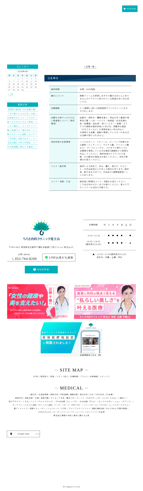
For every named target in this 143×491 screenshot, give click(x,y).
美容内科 (19, 398)
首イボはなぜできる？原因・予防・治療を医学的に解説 (34, 121)
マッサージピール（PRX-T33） (67, 405)
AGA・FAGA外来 (97, 394)
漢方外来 (84, 394)
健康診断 (74, 394)
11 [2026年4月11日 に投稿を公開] (31, 81)
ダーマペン (17, 405)
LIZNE (63, 408)
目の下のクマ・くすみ (19, 401)
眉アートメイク (21, 408)
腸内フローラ (72, 398)
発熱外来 (54, 394)
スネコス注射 (30, 405)
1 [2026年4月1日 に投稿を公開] (18, 78)
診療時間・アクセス (79, 376)
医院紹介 (44, 376)
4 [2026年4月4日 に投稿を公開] (31, 78)
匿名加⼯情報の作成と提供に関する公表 (71, 415)
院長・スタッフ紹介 (59, 376)
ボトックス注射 (45, 405)
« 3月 (10, 93)
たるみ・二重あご (118, 398)
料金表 (102, 412)
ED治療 (109, 394)
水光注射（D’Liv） (88, 401)
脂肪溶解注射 (98, 408)
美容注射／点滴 (32, 398)
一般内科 (32, 394)
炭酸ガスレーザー (38, 408)
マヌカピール (105, 405)
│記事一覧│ (90, 66)
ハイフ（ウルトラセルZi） (42, 401)
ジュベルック (53, 408)
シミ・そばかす (87, 398)
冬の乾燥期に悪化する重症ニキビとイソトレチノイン (33, 146)
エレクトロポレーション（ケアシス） (115, 401)
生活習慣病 (43, 394)
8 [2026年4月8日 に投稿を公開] (18, 81)
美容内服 (45, 398)
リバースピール (90, 405)
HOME (36, 376)
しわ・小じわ (102, 398)
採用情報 (94, 376)
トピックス (105, 376)
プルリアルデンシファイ (79, 408)
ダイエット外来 (58, 398)
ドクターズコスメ (121, 405)
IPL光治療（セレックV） (67, 401)
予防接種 (64, 394)
